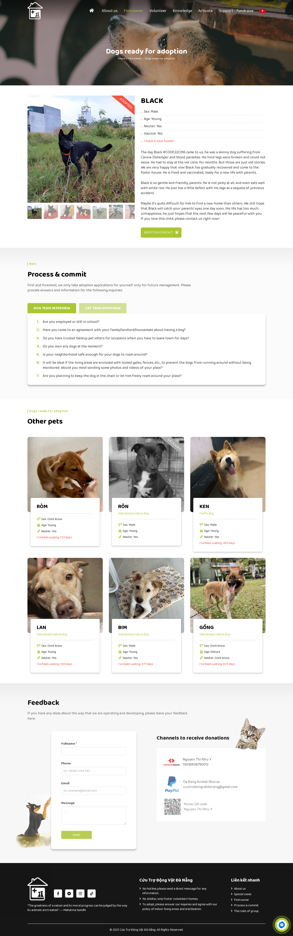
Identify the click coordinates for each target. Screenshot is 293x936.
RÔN (123, 506)
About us (110, 11)
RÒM (42, 506)
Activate (205, 11)
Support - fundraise (236, 11)
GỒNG (206, 627)
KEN (204, 506)
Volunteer (158, 11)
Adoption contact (161, 232)
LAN (41, 627)
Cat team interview (102, 308)
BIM (122, 627)
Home (121, 58)
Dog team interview (52, 308)
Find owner (133, 11)
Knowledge (182, 11)
